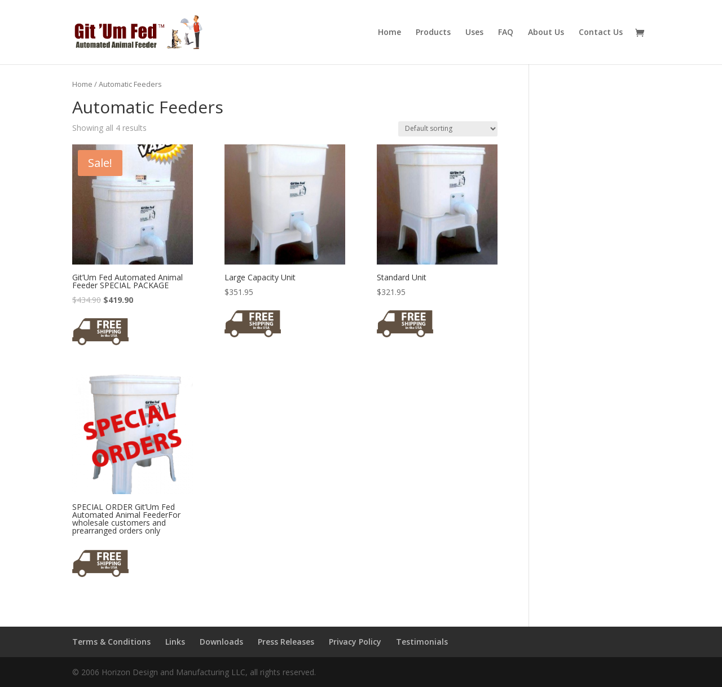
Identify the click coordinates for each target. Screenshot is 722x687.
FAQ (505, 32)
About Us (546, 32)
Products (433, 32)
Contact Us (601, 32)
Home (389, 32)
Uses (474, 32)
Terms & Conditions (111, 641)
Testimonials (422, 641)
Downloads (221, 641)
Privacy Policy (355, 641)
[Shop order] (448, 128)
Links (175, 641)
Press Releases (286, 641)
